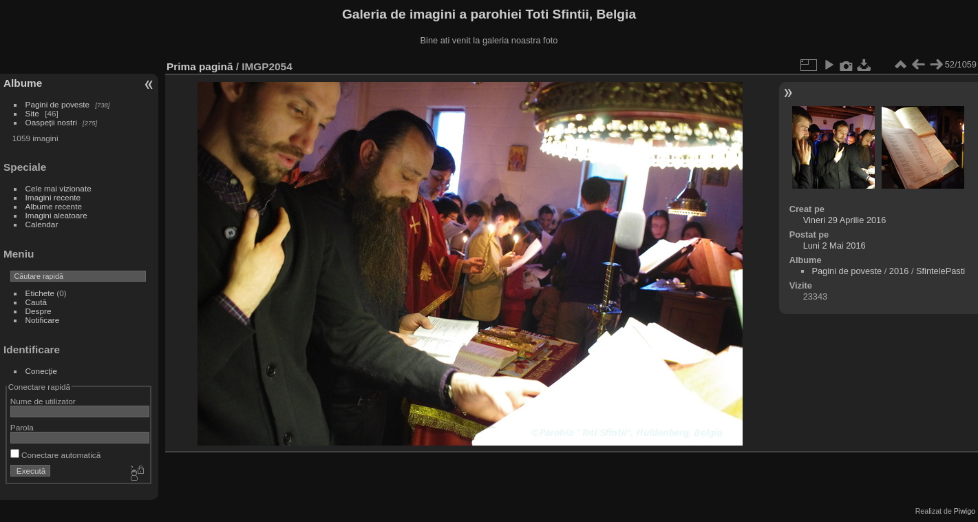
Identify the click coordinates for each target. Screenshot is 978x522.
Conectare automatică (55, 454)
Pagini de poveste (57, 104)
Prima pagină (200, 66)
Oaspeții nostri (51, 122)
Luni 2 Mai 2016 (834, 245)
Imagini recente (53, 197)
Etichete (40, 293)
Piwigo (964, 511)
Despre (38, 310)
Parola (22, 427)
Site (32, 113)
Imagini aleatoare (56, 215)
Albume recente (53, 206)
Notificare (42, 319)
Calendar (42, 224)
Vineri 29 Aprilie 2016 (844, 220)
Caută (36, 301)
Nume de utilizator (43, 401)
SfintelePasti (940, 271)
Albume (22, 83)
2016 (898, 271)
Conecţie (41, 370)
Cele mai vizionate (58, 188)
